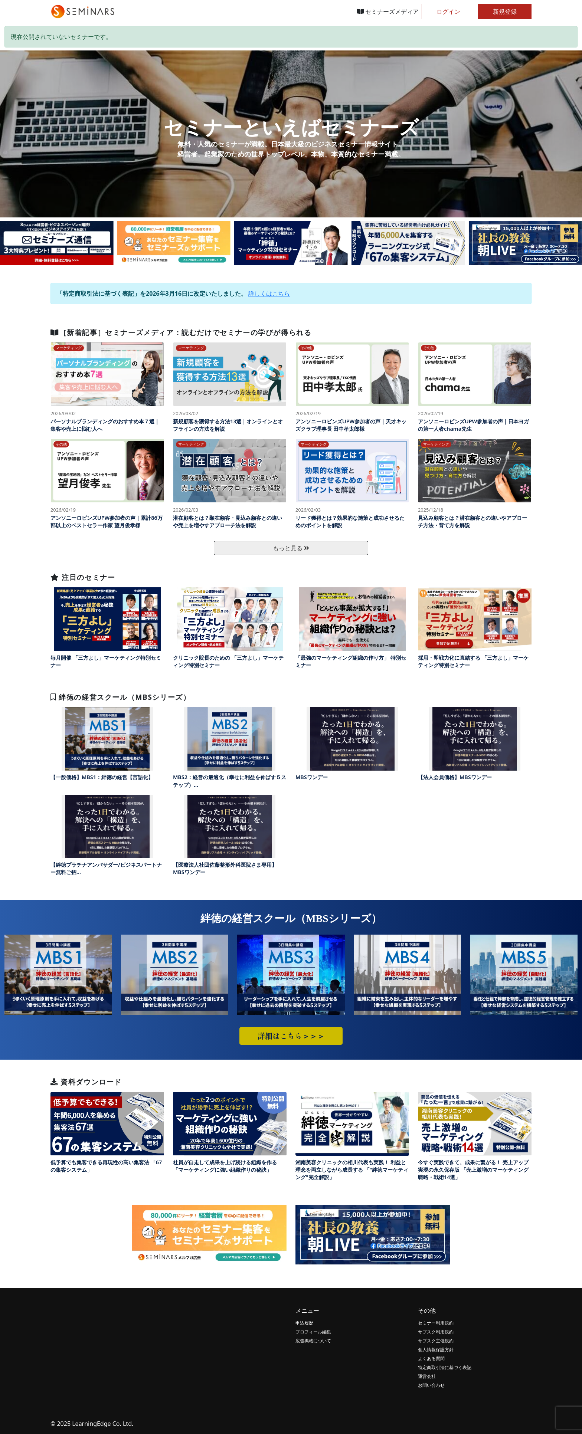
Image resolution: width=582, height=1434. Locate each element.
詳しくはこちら (269, 293)
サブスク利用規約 (436, 1332)
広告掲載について (313, 1341)
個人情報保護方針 (436, 1349)
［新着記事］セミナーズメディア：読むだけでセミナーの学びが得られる (180, 332)
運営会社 (427, 1376)
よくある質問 (431, 1358)
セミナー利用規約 (436, 1323)
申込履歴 (304, 1323)
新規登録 (505, 11)
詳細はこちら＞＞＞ (291, 1035)
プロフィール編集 (313, 1332)
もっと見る (291, 548)
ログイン (448, 11)
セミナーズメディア (388, 11)
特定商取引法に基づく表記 (444, 1367)
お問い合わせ (431, 1385)
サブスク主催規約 (436, 1341)
